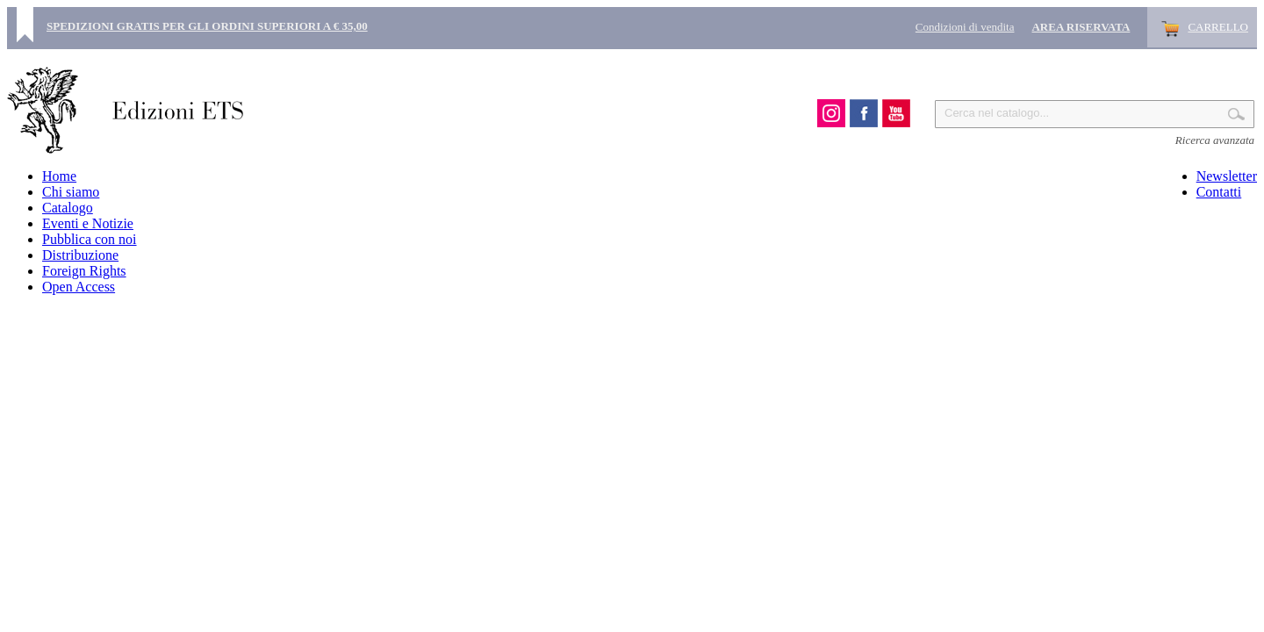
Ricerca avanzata (1214, 140)
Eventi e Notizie (87, 223)
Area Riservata (1080, 26)
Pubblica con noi (89, 239)
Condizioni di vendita (965, 26)
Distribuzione (80, 255)
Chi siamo (70, 191)
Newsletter (1226, 176)
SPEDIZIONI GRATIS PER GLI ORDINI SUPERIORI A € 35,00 (207, 25)
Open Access (78, 286)
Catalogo (67, 207)
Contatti (1219, 191)
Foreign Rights (84, 270)
